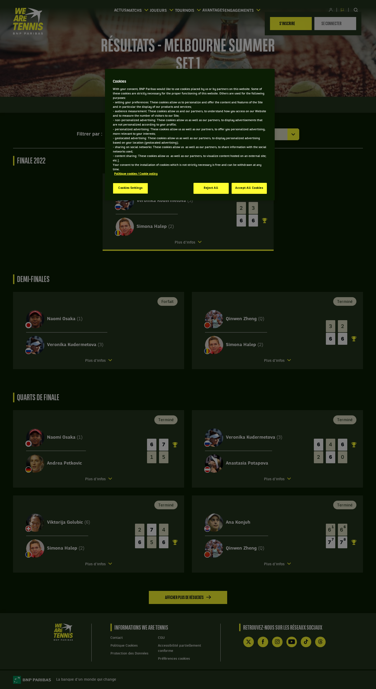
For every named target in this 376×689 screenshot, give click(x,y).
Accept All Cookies (249, 188)
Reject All (211, 188)
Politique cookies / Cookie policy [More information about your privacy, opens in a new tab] (135, 174)
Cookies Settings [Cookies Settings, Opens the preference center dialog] (130, 188)
